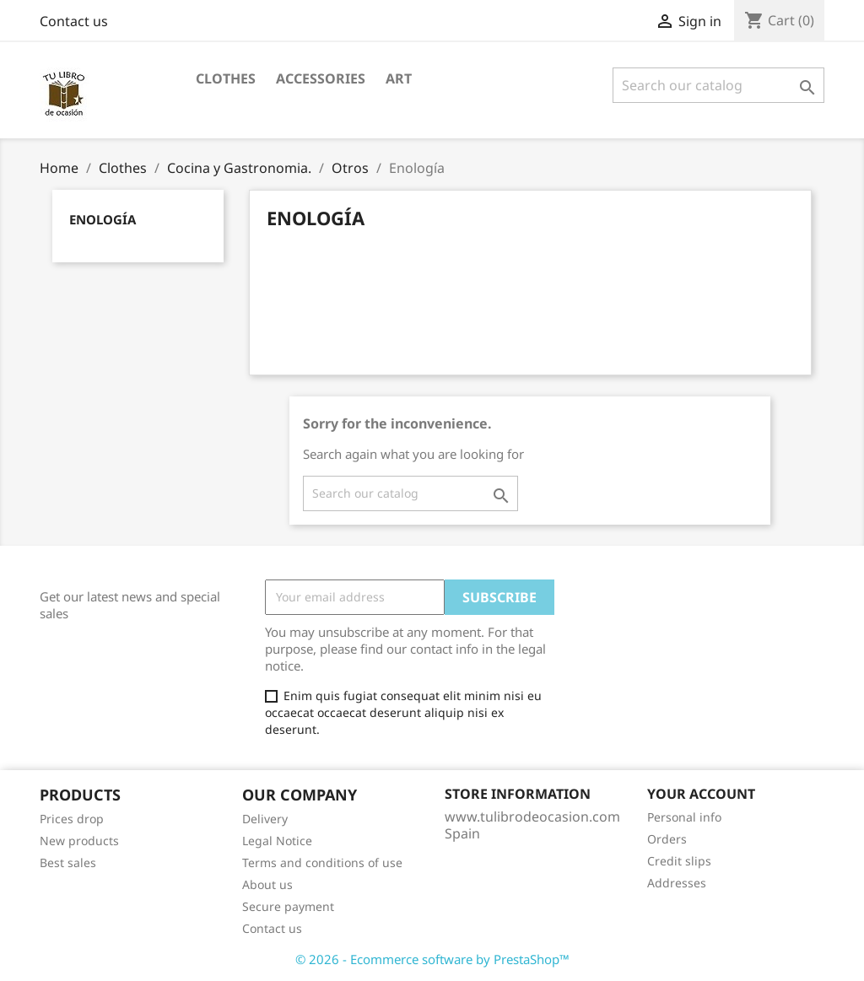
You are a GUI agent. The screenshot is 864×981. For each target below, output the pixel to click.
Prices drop (72, 819)
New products (79, 841)
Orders (667, 839)
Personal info (684, 817)
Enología (102, 219)
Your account (701, 793)
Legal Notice (277, 841)
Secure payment (288, 906)
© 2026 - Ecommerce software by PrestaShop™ (432, 959)
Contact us (74, 21)
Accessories (320, 78)
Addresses (676, 883)
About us (267, 884)
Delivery (265, 819)
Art (399, 78)
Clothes (226, 78)
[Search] (718, 85)
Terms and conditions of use (322, 862)
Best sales (68, 862)
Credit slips (679, 861)
